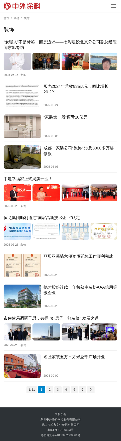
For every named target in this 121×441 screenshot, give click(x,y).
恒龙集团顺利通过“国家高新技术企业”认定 (42, 217)
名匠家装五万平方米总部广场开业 (74, 355)
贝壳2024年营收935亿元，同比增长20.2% (76, 89)
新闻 (23, 74)
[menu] (113, 6)
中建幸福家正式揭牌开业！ (28, 178)
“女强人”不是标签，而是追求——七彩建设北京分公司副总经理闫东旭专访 (60, 45)
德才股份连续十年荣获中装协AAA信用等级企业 (80, 289)
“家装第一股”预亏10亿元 (66, 117)
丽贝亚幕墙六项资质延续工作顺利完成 (78, 255)
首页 (6, 18)
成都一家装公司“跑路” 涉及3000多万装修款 (79, 151)
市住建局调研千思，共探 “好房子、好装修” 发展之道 (51, 317)
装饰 (23, 205)
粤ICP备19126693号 (60, 428)
